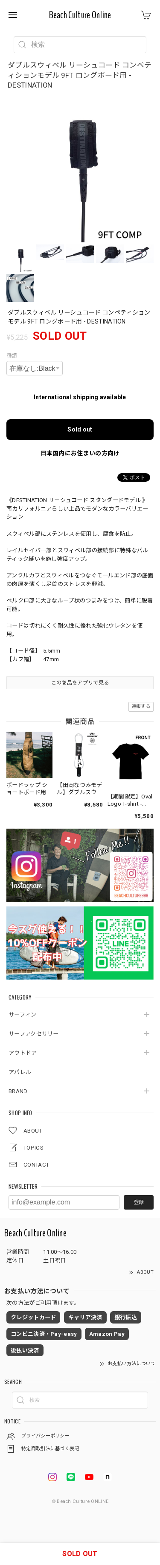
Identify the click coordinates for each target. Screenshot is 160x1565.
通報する (141, 706)
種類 (11, 356)
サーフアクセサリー (34, 1034)
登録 (139, 1202)
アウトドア (23, 1053)
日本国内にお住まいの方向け (80, 453)
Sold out (79, 429)
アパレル (20, 1072)
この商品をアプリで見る (80, 683)
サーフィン (23, 1014)
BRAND (18, 1091)
